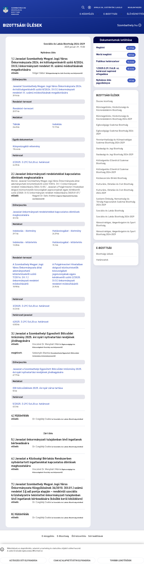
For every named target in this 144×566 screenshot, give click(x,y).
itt (33, 550)
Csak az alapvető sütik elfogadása (72, 560)
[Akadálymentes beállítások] (89, 7)
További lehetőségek (120, 560)
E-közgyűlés (48, 535)
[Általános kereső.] (83, 7)
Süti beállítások (95, 536)
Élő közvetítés (79, 535)
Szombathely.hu (129, 25)
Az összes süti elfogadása (23, 560)
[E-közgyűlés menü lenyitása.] (97, 14)
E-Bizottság (63, 535)
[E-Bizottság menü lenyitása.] (121, 14)
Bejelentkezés (134, 7)
